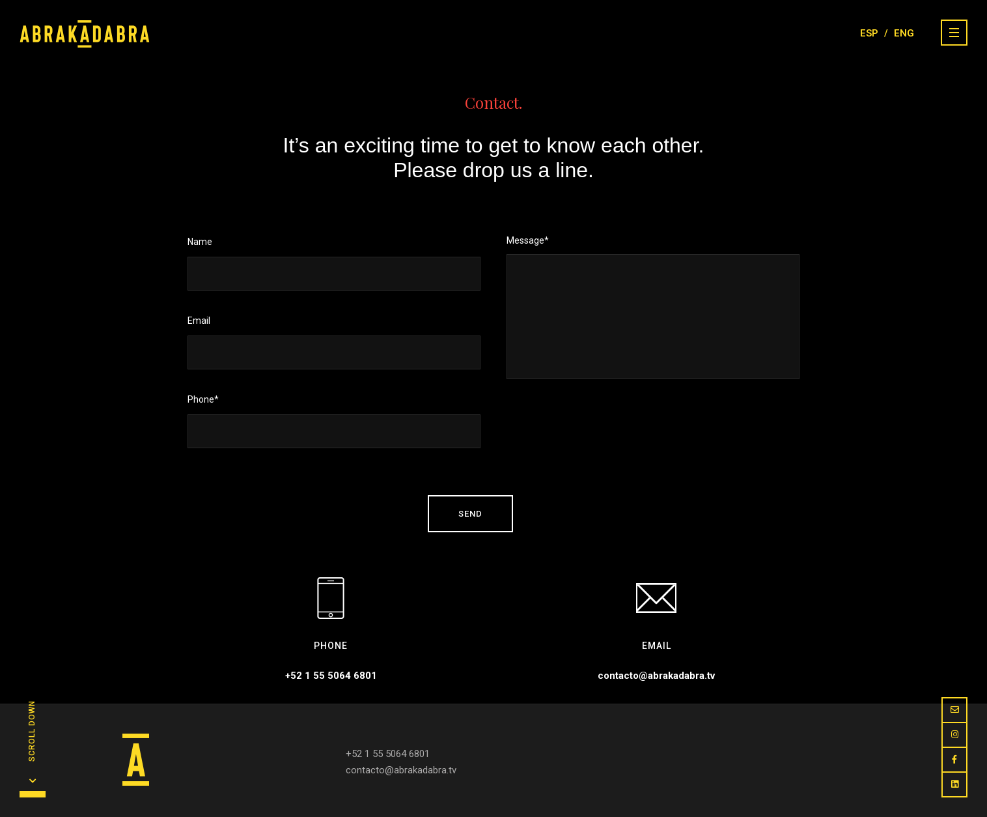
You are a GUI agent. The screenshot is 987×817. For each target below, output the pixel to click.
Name (334, 263)
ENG (904, 33)
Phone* (334, 421)
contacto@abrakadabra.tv (656, 675)
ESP (869, 33)
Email (334, 342)
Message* (653, 309)
